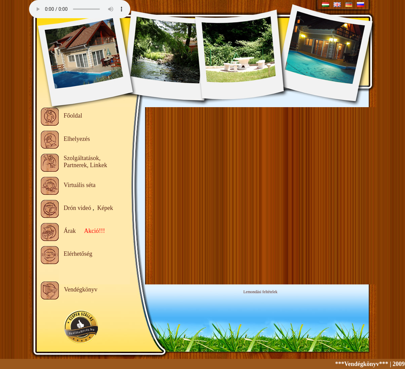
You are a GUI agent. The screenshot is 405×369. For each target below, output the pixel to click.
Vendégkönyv (81, 289)
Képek (105, 208)
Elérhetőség (78, 253)
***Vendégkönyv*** (365, 364)
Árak (70, 230)
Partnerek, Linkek (85, 165)
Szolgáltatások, (82, 158)
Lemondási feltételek (260, 291)
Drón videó (77, 208)
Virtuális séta (80, 185)
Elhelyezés (77, 138)
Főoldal (73, 115)
